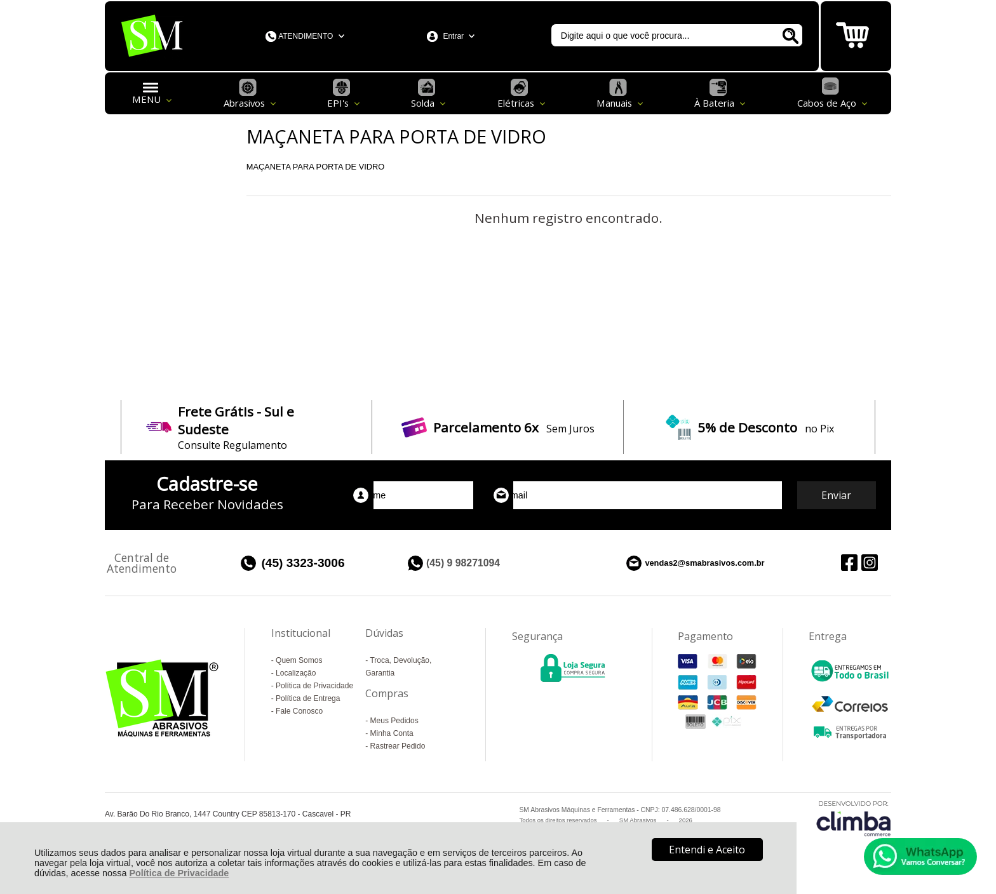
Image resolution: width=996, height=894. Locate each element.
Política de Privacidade (179, 873)
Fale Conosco (299, 711)
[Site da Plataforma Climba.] (853, 818)
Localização (296, 673)
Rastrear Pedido (398, 746)
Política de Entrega (308, 698)
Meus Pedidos (394, 720)
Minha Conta (392, 733)
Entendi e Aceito (707, 850)
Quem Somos (299, 660)
